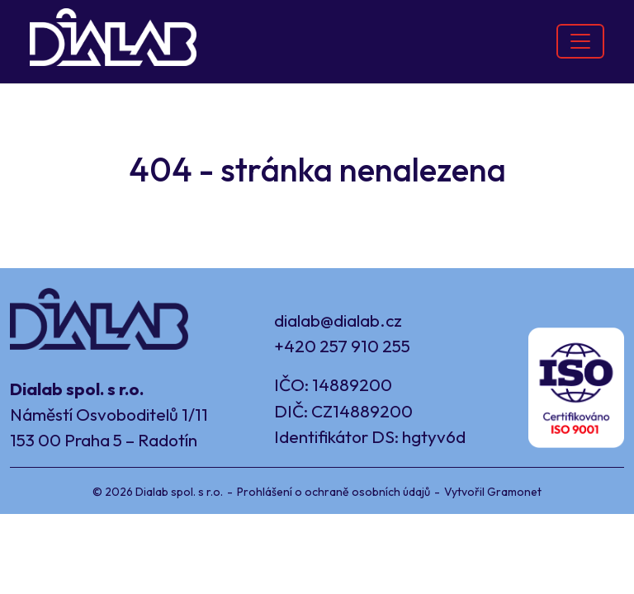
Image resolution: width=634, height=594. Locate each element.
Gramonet (514, 491)
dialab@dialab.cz (338, 320)
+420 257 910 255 (342, 345)
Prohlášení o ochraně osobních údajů (333, 491)
